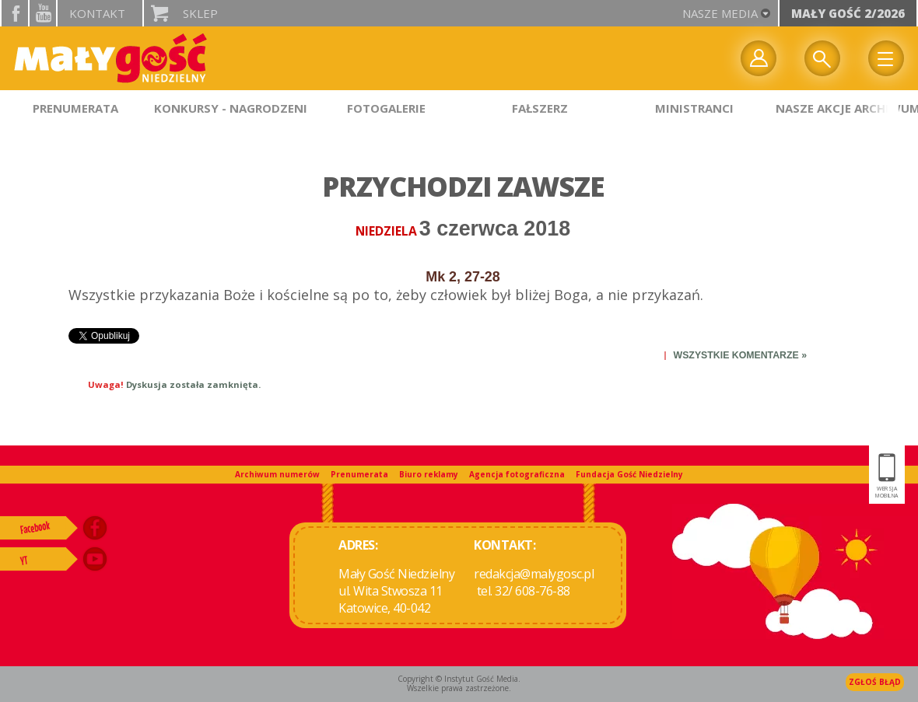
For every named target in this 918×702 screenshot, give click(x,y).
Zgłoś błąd (875, 681)
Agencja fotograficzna (517, 474)
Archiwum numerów (277, 474)
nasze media (720, 13)
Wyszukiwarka (822, 58)
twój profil (758, 58)
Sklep (200, 13)
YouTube (43, 13)
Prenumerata (359, 474)
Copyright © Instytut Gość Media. (459, 678)
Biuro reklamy (428, 474)
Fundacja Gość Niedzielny (629, 474)
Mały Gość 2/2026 (848, 13)
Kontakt (97, 13)
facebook (15, 13)
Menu (886, 58)
